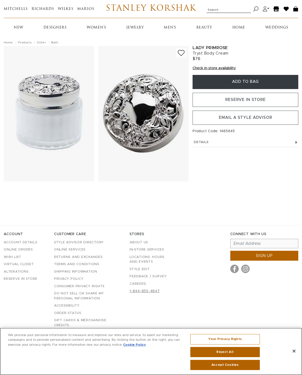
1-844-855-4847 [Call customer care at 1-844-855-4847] (145, 291)
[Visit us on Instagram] (245, 269)
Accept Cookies (224, 364)
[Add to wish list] (181, 53)
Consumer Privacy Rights (79, 286)
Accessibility (67, 305)
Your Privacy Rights (224, 339)
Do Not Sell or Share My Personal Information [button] (79, 296)
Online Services (70, 249)
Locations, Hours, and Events (148, 259)
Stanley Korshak (151, 9)
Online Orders (18, 249)
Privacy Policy (69, 279)
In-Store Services (147, 249)
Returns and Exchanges (78, 257)
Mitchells (16, 9)
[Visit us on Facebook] (234, 269)
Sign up (264, 256)
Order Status (67, 313)
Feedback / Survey (148, 276)
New (18, 28)
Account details (20, 242)
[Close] (294, 351)
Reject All (224, 352)
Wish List (12, 257)
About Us (139, 242)
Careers (138, 283)
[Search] (256, 9)
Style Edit (140, 269)
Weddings (276, 28)
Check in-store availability (214, 68)
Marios (85, 9)
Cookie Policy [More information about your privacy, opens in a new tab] (134, 344)
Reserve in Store (245, 100)
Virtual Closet (19, 264)
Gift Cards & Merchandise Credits (80, 323)
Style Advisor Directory (79, 242)
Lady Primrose (210, 48)
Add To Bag (245, 82)
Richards (43, 9)
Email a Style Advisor (245, 118)
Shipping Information (75, 271)
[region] (151, 351)
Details (245, 143)
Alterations (16, 271)
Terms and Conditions (76, 264)
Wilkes (65, 9)
